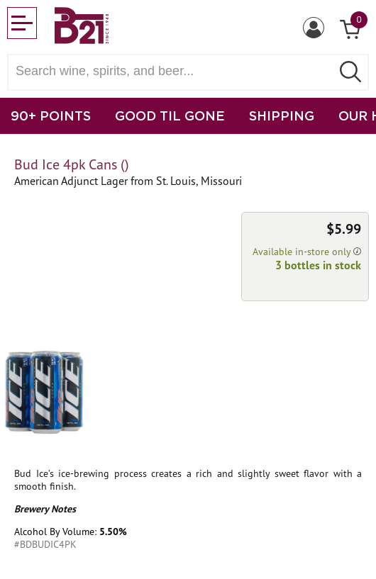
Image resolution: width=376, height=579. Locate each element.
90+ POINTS (51, 115)
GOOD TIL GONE (170, 115)
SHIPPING (281, 115)
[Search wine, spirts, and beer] (174, 71)
